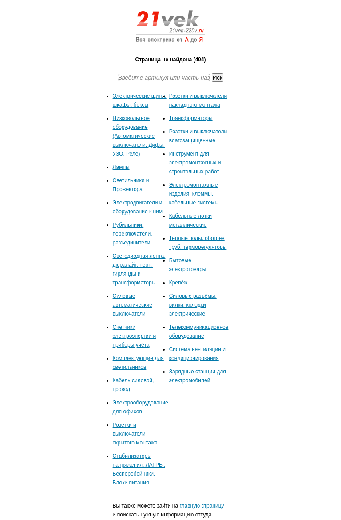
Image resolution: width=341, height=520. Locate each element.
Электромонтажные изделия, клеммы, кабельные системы (193, 194)
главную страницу (201, 506)
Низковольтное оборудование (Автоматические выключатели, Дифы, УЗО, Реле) (139, 136)
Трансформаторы (191, 118)
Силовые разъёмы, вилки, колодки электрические (193, 305)
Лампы (121, 167)
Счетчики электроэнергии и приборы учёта (134, 336)
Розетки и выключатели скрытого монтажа (135, 434)
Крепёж (178, 283)
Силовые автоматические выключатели (132, 305)
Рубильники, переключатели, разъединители (132, 234)
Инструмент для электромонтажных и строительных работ (195, 163)
